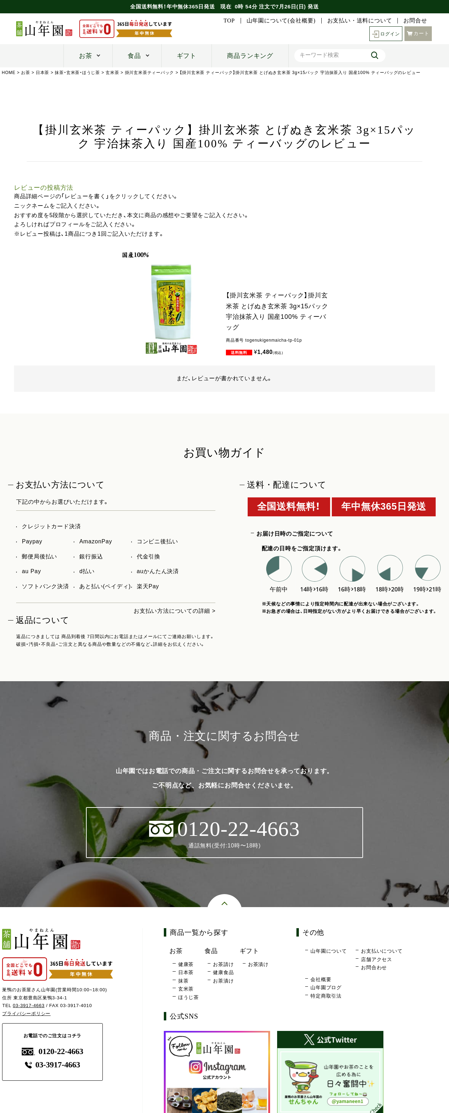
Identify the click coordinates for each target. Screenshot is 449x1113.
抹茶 (183, 981)
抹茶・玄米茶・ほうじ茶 (77, 72)
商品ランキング (250, 55)
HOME (8, 72)
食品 (134, 55)
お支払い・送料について (359, 21)
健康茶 (186, 964)
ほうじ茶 (188, 997)
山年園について (328, 951)
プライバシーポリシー (26, 1014)
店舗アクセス (376, 959)
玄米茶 (112, 72)
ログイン (385, 33)
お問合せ (415, 21)
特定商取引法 (326, 996)
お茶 (85, 55)
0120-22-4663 (52, 1051)
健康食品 (223, 972)
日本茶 (42, 72)
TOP (229, 21)
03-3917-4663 (29, 1005)
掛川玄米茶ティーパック (149, 72)
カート (418, 32)
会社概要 (320, 979)
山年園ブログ (326, 988)
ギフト (186, 55)
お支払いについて (381, 951)
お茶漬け (223, 981)
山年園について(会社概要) (281, 21)
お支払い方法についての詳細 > (175, 611)
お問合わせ (374, 968)
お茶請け (223, 964)
